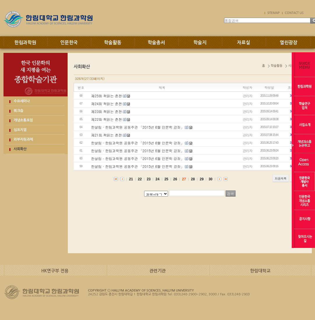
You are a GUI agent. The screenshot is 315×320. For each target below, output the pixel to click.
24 (157, 179)
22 (140, 179)
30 (210, 179)
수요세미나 (22, 101)
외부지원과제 (23, 139)
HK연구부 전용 (54, 271)
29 (201, 179)
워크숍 (18, 110)
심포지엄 (20, 130)
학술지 (199, 42)
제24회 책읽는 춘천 (106, 103)
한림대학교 (260, 271)
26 (175, 179)
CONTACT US (294, 12)
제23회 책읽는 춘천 (106, 111)
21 (131, 179)
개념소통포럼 (23, 120)
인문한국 (69, 42)
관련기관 (157, 271)
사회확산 (20, 149)
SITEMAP (273, 12)
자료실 (243, 42)
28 (193, 179)
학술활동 (112, 42)
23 (149, 179)
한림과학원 (25, 42)
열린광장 (288, 42)
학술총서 (156, 42)
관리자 (247, 95)
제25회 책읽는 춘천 (106, 95)
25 (166, 179)
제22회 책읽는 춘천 (106, 119)
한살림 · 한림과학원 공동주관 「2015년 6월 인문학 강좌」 (137, 127)
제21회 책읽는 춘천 (106, 134)
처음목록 (280, 178)
